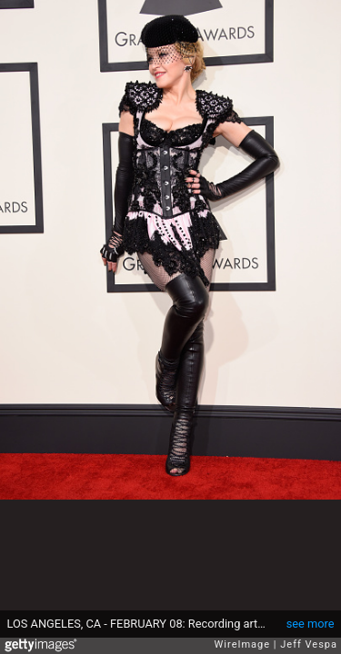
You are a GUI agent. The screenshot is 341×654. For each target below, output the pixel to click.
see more (310, 623)
